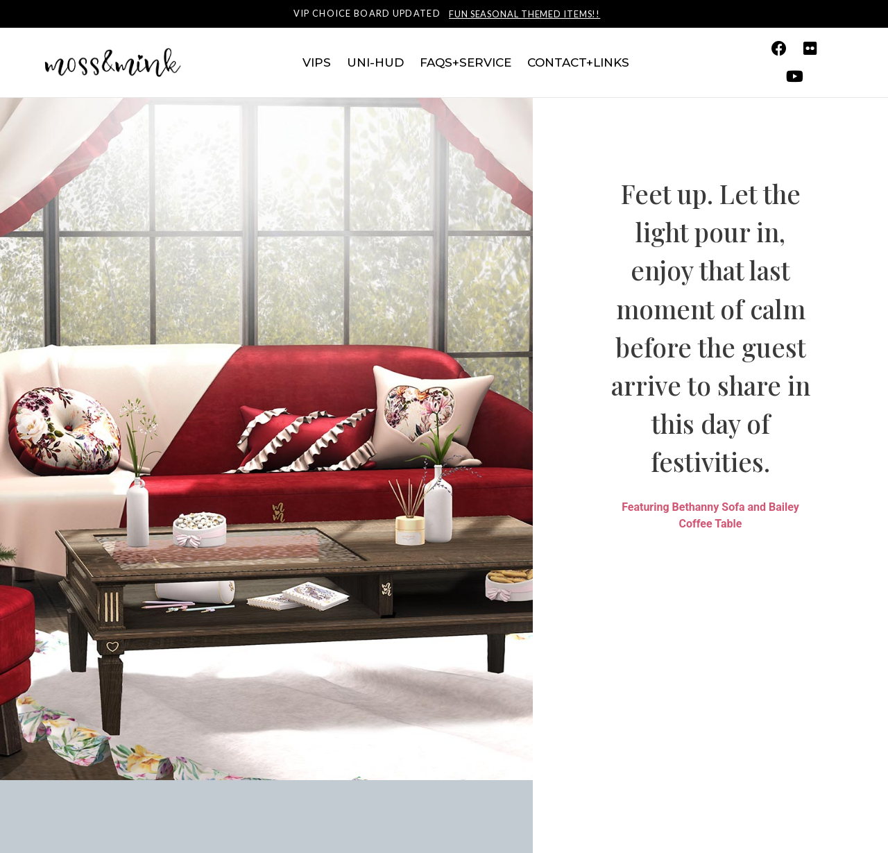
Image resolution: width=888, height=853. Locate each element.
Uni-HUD (375, 62)
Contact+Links (578, 62)
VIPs (316, 62)
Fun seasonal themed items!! (524, 13)
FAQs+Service (465, 62)
